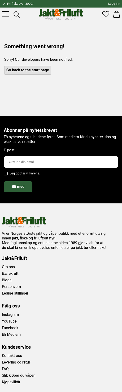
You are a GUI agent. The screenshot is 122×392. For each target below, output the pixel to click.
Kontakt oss (12, 355)
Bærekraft (10, 273)
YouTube (9, 321)
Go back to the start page (27, 70)
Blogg (7, 280)
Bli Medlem (11, 334)
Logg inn (114, 3)
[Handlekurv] (116, 14)
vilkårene (32, 173)
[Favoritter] (105, 14)
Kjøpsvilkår (11, 382)
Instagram (10, 314)
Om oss (8, 267)
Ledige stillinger (15, 293)
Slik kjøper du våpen (18, 375)
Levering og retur (16, 362)
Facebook (10, 328)
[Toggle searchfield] (16, 14)
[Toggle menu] (5, 14)
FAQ (5, 369)
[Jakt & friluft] (61, 14)
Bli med (18, 186)
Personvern (11, 286)
